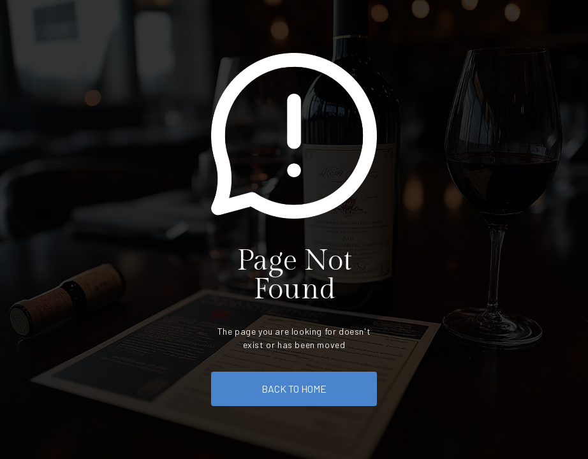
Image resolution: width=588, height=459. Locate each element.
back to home (294, 388)
